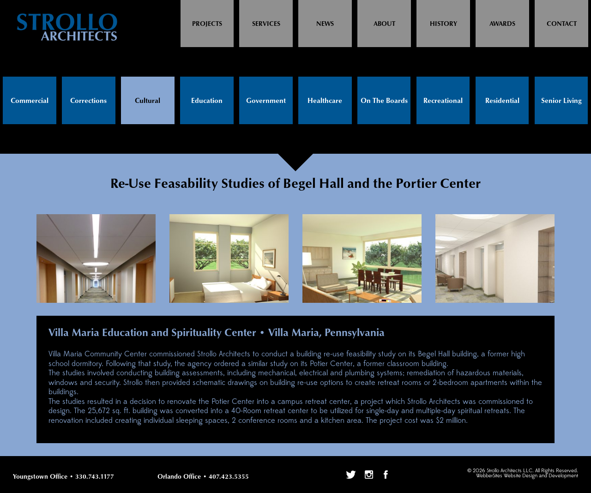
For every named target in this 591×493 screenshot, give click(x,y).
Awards (502, 24)
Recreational (443, 100)
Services (266, 24)
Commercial (29, 100)
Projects (207, 24)
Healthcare (325, 100)
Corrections (88, 100)
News (325, 24)
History (443, 24)
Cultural (147, 100)
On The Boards (384, 100)
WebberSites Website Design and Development (527, 476)
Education (207, 100)
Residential (502, 100)
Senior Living (561, 100)
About (384, 24)
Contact (562, 24)
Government (266, 100)
